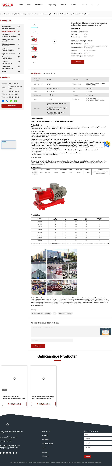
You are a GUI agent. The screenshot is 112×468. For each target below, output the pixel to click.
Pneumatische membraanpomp (11, 57)
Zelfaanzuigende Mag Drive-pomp (11, 45)
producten (39, 5)
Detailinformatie (35, 73)
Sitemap (44, 452)
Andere (11, 71)
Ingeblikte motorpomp (11, 54)
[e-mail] (98, 443)
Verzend (87, 456)
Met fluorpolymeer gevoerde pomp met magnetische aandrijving (11, 50)
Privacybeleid (46, 456)
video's (63, 5)
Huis (21, 5)
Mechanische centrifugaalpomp (11, 67)
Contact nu (11, 106)
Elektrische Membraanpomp (11, 62)
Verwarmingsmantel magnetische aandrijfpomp (11, 40)
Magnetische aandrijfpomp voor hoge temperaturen (11, 35)
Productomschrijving (49, 73)
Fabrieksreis (45, 439)
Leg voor (38, 346)
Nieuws (73, 5)
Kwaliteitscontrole (47, 443)
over (29, 5)
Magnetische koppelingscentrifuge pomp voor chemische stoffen (42, 398)
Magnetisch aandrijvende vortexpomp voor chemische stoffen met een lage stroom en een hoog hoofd (14, 398)
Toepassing (52, 5)
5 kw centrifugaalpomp (65, 313)
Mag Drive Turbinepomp (11, 31)
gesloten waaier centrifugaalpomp (41, 313)
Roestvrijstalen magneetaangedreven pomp (11, 27)
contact (84, 5)
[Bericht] (98, 449)
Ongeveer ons (46, 431)
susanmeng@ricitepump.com (8, 437)
